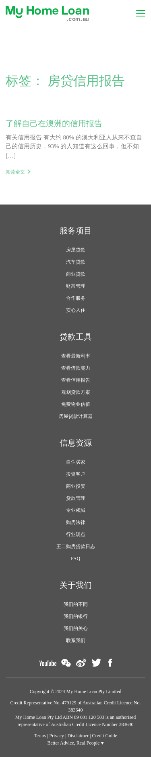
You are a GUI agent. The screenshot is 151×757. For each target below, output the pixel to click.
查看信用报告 (75, 380)
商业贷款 (75, 274)
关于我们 (76, 585)
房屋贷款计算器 (76, 416)
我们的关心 (76, 628)
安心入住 (75, 310)
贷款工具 (76, 336)
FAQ (75, 558)
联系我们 (75, 640)
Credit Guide (104, 736)
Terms (40, 736)
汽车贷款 (75, 262)
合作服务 (75, 298)
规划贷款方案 (75, 392)
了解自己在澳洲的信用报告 (54, 123)
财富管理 (75, 286)
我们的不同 (76, 604)
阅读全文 (15, 172)
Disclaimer (78, 736)
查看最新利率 (75, 356)
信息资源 (76, 442)
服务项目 (76, 230)
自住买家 (75, 462)
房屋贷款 (75, 250)
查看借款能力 (75, 368)
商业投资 (75, 486)
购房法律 (75, 522)
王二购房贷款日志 (75, 546)
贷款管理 (75, 498)
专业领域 (75, 510)
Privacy (56, 736)
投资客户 (75, 474)
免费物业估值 (75, 404)
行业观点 (75, 534)
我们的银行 (76, 616)
